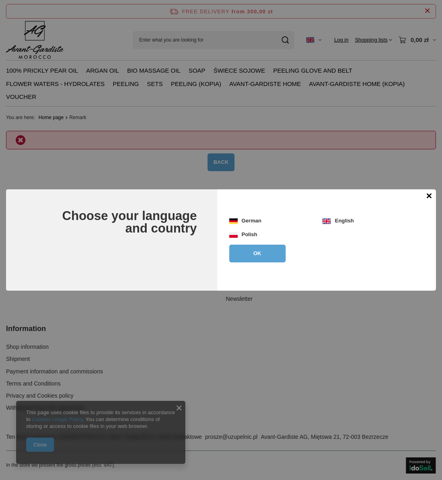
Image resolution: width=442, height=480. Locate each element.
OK (257, 253)
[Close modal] (429, 196)
